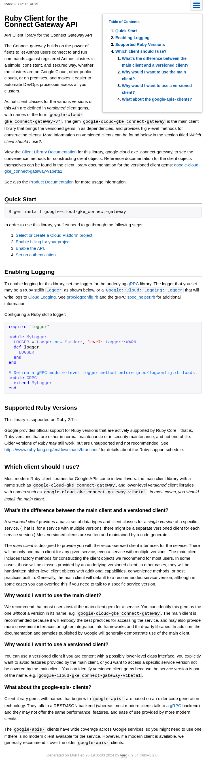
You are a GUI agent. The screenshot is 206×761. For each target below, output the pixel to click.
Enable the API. (30, 247)
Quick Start (126, 31)
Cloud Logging (42, 296)
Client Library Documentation (49, 151)
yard (123, 752)
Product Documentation (51, 181)
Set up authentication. (36, 254)
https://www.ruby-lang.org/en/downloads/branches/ (52, 448)
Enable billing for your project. (44, 241)
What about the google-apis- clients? (157, 99)
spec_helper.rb (141, 296)
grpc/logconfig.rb (82, 296)
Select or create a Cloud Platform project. (55, 234)
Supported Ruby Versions (140, 44)
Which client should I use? (140, 51)
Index (9, 4)
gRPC (133, 283)
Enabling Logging (132, 37)
